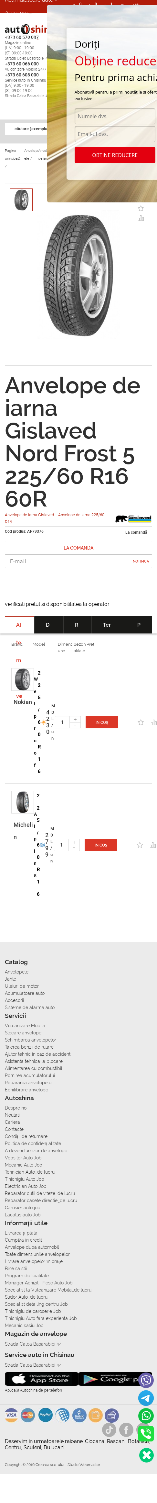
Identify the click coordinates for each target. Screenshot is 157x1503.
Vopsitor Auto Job (23, 1157)
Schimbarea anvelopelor (30, 1039)
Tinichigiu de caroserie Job (33, 1311)
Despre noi (16, 1107)
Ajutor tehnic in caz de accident (37, 1054)
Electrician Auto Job (26, 1186)
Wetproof (36, 722)
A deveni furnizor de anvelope (36, 1150)
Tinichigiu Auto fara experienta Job (41, 1318)
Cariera (12, 1122)
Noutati (12, 1115)
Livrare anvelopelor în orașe (34, 1261)
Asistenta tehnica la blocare (34, 1061)
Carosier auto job (22, 1207)
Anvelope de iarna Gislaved (30, 514)
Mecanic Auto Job (23, 1164)
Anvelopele (16, 971)
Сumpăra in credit (23, 1240)
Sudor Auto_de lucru (26, 1297)
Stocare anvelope (23, 1032)
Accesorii (16, 12)
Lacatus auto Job (23, 1214)
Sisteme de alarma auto (30, 1007)
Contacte (14, 1129)
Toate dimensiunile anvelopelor (37, 1254)
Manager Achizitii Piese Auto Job (39, 1282)
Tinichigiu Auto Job (24, 1179)
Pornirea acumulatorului (30, 1075)
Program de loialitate (27, 1275)
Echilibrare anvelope (26, 1089)
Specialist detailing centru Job (36, 1304)
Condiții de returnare (26, 1136)
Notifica (141, 561)
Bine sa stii (16, 1268)
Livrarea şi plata (21, 1232)
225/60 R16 (39, 722)
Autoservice (20, 38)
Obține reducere (115, 155)
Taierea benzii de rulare (29, 1047)
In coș (102, 722)
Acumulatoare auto (25, 993)
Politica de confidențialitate (33, 1143)
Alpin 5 (35, 845)
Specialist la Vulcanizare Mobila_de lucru (48, 1289)
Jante (10, 979)
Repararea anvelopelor (29, 1082)
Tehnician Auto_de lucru (30, 1172)
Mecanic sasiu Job (24, 1325)
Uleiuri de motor (22, 986)
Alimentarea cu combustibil (33, 1068)
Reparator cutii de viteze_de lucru (40, 1193)
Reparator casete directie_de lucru (41, 1200)
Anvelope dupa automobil (32, 1247)
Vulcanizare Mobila (25, 1025)
